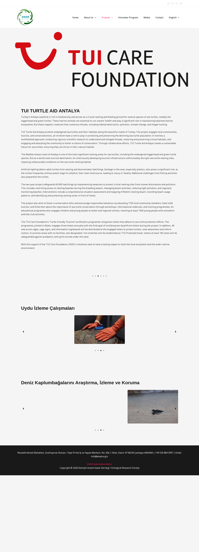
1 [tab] (92, 314)
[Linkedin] (176, 3)
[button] (101, 17)
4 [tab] (101, 314)
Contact (161, 17)
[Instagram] (172, 3)
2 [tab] (95, 314)
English (174, 17)
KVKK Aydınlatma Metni (99, 540)
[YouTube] (181, 3)
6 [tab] (106, 314)
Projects (112, 17)
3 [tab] (98, 314)
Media (149, 17)
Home (83, 17)
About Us (96, 17)
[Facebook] (168, 3)
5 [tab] (103, 314)
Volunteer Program (132, 17)
